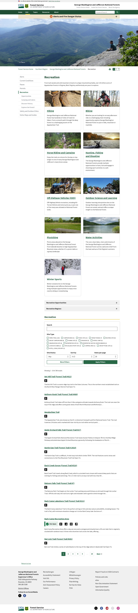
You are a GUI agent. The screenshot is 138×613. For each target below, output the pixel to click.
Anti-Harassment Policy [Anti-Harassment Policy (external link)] (51, 585)
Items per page (100, 353)
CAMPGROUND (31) (69, 338)
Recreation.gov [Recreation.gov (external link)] (48, 572)
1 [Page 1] (63, 554)
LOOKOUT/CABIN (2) (55, 346)
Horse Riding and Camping (61, 152)
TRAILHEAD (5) (85, 340)
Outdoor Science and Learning (101, 198)
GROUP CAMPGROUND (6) (56, 340)
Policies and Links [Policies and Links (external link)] (101, 577)
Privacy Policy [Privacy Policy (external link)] (74, 578)
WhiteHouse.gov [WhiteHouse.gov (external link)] (75, 575)
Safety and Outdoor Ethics (29, 111)
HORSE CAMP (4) (98, 340)
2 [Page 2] (68, 554)
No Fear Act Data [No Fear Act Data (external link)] (75, 585)
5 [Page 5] (82, 554)
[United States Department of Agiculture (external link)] (21, 6)
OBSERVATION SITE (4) (55, 343)
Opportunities (26, 96)
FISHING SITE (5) (72, 340)
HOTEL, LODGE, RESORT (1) (57, 348)
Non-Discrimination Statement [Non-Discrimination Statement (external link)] (106, 583)
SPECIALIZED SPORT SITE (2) (73, 346)
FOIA (71, 588)
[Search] (117, 12)
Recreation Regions (53, 309)
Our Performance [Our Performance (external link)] (49, 582)
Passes (22, 84)
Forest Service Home (83, 7)
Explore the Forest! (27, 107)
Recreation (24, 92)
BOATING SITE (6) (111, 338)
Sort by (73, 353)
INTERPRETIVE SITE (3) (72, 343)
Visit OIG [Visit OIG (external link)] (46, 578)
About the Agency (114, 7)
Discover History (27, 104)
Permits (22, 88)
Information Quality (102, 590)
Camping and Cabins (28, 100)
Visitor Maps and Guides (28, 115)
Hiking (50, 110)
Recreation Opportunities (56, 303)
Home (20, 12)
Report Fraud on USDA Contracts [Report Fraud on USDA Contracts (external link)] (107, 572)
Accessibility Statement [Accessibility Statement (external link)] (51, 575)
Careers (45, 588)
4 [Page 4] (77, 554)
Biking (89, 110)
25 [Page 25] (92, 554)
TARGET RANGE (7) (96, 338)
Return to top (26, 563)
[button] (110, 69)
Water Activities (94, 237)
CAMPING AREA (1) (90, 346)
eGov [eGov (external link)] (97, 580)
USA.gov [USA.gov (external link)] (72, 572)
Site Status (51, 353)
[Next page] (100, 554)
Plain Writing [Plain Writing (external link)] (73, 582)
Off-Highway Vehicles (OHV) (61, 198)
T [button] (113, 69)
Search (49, 325)
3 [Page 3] (72, 554)
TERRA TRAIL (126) (54, 338)
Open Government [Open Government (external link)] (101, 587)
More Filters (64, 362)
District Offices (23, 588)
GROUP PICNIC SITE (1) (105, 346)
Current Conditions (26, 81)
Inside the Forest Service (99, 7)
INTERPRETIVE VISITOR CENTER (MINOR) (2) (94, 343)
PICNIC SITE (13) (82, 338)
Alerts (22, 77)
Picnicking (52, 237)
